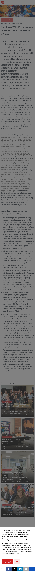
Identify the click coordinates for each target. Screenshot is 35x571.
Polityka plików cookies (27, 561)
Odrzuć (17, 561)
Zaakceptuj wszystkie (8, 561)
